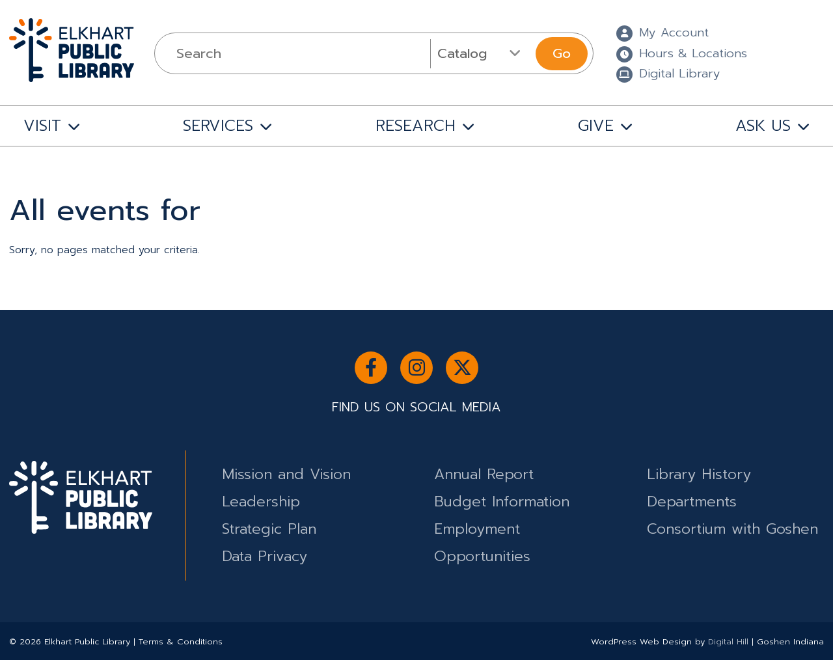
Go (562, 53)
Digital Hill (728, 641)
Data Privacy (264, 556)
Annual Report (484, 474)
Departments (692, 501)
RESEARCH (416, 125)
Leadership (261, 501)
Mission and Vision (286, 474)
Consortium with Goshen (732, 529)
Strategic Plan (269, 529)
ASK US (763, 125)
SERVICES (218, 125)
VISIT (42, 125)
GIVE (596, 125)
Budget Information (501, 501)
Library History (699, 474)
